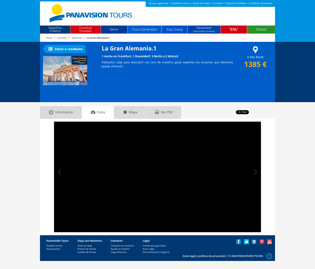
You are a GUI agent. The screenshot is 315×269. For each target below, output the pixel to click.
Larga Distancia (118, 252)
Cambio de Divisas (87, 252)
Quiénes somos (180, 3)
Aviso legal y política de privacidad (203, 256)
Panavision (204, 29)
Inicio (49, 38)
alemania (77, 38)
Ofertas (261, 29)
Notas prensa (53, 248)
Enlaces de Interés (87, 248)
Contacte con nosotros (122, 245)
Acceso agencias (158, 3)
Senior (114, 29)
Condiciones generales (154, 245)
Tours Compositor (144, 29)
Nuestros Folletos (55, 29)
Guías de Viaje (201, 3)
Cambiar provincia (261, 3)
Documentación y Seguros (156, 252)
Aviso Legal (148, 248)
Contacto (218, 3)
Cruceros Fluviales (85, 29)
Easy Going (174, 29)
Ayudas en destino (120, 248)
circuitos (61, 38)
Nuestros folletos (236, 3)
